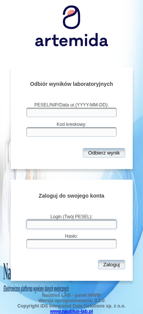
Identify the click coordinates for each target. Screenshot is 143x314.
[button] (104, 153)
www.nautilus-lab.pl (71, 311)
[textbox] (71, 112)
